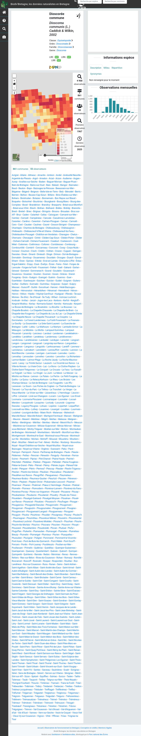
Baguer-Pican (70, 181)
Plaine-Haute (65, 458)
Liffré (14, 396)
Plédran (37, 462)
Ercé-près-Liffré (67, 261)
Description (95, 68)
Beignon (35, 191)
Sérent (51, 673)
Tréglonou (29, 696)
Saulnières (66, 670)
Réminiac (56, 554)
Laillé (24, 327)
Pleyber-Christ (36, 482)
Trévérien (38, 709)
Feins (60, 264)
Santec (46, 670)
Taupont (56, 679)
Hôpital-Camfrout (44, 294)
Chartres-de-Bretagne (33, 228)
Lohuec (43, 406)
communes (20, 169)
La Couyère (62, 317)
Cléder (79, 237)
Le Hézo (28, 373)
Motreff (63, 439)
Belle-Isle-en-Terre (49, 191)
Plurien (56, 534)
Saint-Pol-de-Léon (56, 646)
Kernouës (68, 303)
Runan (52, 564)
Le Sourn (27, 386)
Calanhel (43, 214)
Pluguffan (16, 531)
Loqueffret (74, 406)
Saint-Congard (51, 580)
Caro (14, 224)
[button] (14, 84)
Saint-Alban (33, 567)
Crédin (42, 251)
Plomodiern (37, 488)
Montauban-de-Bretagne (32, 432)
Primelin (29, 548)
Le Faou (66, 369)
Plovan (54, 528)
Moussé (73, 439)
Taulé (48, 679)
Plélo (30, 465)
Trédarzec (17, 689)
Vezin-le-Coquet (36, 716)
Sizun (45, 676)
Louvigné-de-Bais (30, 412)
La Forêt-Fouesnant (57, 320)
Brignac (47, 211)
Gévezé (15, 270)
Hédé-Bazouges (67, 287)
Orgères (58, 449)
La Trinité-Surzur (34, 363)
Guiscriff (25, 287)
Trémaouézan (64, 699)
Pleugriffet (39, 475)
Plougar (74, 501)
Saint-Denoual (29, 584)
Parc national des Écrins (98, 734)
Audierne (67, 178)
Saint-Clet (37, 580)
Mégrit (54, 419)
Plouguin (16, 515)
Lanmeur (75, 346)
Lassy (21, 363)
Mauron (26, 419)
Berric (78, 191)
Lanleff (66, 346)
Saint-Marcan (23, 630)
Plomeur (26, 488)
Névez (69, 442)
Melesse (72, 419)
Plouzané (16, 528)
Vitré (22, 719)
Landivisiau (17, 340)
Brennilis (16, 211)
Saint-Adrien (70, 564)
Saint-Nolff (35, 643)
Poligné (38, 538)
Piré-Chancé (52, 458)
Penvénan (74, 455)
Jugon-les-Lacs (44, 300)
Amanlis (42, 175)
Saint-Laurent (50, 620)
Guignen (68, 280)
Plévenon (72, 478)
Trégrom (52, 696)
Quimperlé (17, 554)
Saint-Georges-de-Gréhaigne (40, 594)
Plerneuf (40, 468)
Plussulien (17, 538)
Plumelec (63, 531)
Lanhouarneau (54, 346)
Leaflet (56, 161)
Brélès (68, 208)
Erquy (31, 264)
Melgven (16, 422)
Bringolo (57, 211)
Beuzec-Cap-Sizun (37, 195)
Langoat (75, 340)
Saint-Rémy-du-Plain (63, 650)
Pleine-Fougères (70, 462)
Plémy (47, 465)
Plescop (50, 468)
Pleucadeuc (56, 472)
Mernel (65, 422)
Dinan (24, 254)
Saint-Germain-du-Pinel (67, 594)
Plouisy (68, 515)
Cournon (25, 251)
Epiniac (30, 261)
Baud (14, 188)
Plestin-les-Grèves (29, 472)
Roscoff (28, 561)
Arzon (59, 178)
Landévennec (65, 336)
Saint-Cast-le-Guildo (21, 580)
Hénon (74, 290)
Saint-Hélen (29, 607)
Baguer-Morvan (54, 181)
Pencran (43, 455)
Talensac (39, 679)
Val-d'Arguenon (43, 712)
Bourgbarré (50, 201)
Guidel (59, 280)
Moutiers (27, 442)
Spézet (52, 676)
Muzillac (44, 442)
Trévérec (28, 709)
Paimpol (22, 452)
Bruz (27, 214)
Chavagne (64, 234)
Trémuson (39, 706)
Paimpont (33, 452)
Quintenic (28, 554)
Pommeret (49, 538)
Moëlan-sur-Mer (68, 429)
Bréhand (59, 208)
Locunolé (59, 402)
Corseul (15, 251)
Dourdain (51, 257)
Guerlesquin (29, 280)
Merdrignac (35, 422)
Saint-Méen (17, 637)
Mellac (25, 422)
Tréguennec (63, 696)
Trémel (28, 703)
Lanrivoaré (51, 353)
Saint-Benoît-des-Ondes (41, 574)
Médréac (45, 419)
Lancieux (37, 333)
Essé (38, 264)
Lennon (34, 376)
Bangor (64, 185)
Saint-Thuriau (67, 663)
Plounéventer (75, 518)
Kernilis (58, 303)
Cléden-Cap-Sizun (50, 237)
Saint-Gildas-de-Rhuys (22, 597)
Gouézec (28, 274)
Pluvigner (28, 538)
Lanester (65, 340)
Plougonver (17, 508)
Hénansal (52, 290)
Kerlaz (32, 303)
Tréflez (39, 693)
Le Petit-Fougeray (69, 376)
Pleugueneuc (52, 475)
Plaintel (77, 458)
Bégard (25, 191)
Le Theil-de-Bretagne (66, 386)
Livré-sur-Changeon (38, 396)
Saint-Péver (40, 646)
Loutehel (16, 412)
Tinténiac (64, 683)
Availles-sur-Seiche (28, 181)
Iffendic (69, 294)
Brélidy (76, 208)
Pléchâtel (16, 462)
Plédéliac (27, 462)
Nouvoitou (27, 445)
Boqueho (16, 201)
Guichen (41, 280)
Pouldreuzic (48, 544)
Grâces (63, 274)
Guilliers (24, 284)
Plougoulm (30, 508)
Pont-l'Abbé (56, 541)
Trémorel (27, 706)
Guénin (52, 277)
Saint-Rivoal (37, 653)
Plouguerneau (56, 511)
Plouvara (47, 524)
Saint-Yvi (37, 670)
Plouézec (39, 501)
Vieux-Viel (51, 716)
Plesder (59, 468)
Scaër (75, 670)
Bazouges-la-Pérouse (43, 188)
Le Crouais (55, 369)
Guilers (76, 280)
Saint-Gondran (60, 600)
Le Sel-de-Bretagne (38, 383)
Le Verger (68, 389)
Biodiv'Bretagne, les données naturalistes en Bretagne (40, 4)
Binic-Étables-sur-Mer (66, 195)
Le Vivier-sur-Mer (35, 392)
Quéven (54, 551)
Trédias (27, 689)
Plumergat (35, 534)
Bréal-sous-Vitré (30, 208)
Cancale (53, 218)
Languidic (40, 346)
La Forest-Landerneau (35, 320)
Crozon (58, 251)
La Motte (39, 330)
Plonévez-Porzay (20, 491)
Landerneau (51, 336)
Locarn (52, 396)
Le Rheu (54, 379)
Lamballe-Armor (70, 327)
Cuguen (67, 251)
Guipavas (55, 284)
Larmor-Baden (19, 360)
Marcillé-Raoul (19, 416)
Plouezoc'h (50, 501)
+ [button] (14, 80)
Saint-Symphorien (33, 660)
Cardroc (26, 221)
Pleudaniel (68, 472)
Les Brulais (65, 379)
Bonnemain (47, 198)
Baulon (22, 188)
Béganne (16, 191)
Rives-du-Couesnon (45, 557)
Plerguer (23, 468)
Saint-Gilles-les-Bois (57, 597)
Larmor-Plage (34, 360)
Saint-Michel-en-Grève (50, 640)
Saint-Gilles (40, 597)
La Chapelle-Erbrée (73, 313)
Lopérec (53, 406)
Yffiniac (30, 719)
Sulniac (71, 676)
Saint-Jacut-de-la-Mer (22, 610)
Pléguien (46, 462)
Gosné (48, 270)
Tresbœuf (59, 706)
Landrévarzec (31, 340)
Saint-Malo (71, 623)
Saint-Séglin (19, 656)
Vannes (77, 712)
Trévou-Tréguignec (53, 709)
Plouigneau (57, 515)
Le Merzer (69, 373)
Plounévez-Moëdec (42, 521)
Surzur (15, 679)
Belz (62, 191)
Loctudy (50, 402)
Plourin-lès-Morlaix (22, 524)
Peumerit (31, 458)
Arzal (51, 178)
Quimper (73, 551)
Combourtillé (18, 247)
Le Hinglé (38, 373)
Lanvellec (39, 356)
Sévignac (16, 676)
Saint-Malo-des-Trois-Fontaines (47, 627)
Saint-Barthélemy (20, 574)
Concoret (53, 247)
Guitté (34, 287)
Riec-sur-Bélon (27, 557)
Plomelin (16, 488)
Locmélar (63, 399)
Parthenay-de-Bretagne (58, 452)
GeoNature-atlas (68, 734)
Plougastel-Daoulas (34, 505)
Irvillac (25, 300)
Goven (55, 274)
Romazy (68, 557)
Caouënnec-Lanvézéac (70, 218)
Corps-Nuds (73, 247)
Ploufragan (63, 501)
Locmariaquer (50, 399)
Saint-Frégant (18, 594)
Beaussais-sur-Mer (65, 188)
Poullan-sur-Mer (63, 544)
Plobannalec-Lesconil (54, 482)
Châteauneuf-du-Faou (63, 231)
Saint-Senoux (32, 656)
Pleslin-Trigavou (73, 468)
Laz (45, 366)
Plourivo (37, 524)
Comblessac (57, 244)
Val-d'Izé (56, 712)
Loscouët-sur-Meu (21, 409)
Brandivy (46, 205)
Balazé (55, 185)
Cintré (38, 237)
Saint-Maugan (51, 633)
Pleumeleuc (65, 475)
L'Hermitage (64, 392)
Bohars (15, 198)
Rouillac (70, 561)
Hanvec (54, 287)
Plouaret (55, 491)
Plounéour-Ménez (47, 518)
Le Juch (48, 373)
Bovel (25, 205)
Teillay (65, 679)
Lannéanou (17, 350)
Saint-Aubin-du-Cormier (65, 571)
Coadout (55, 241)
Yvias (38, 719)
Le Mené (58, 373)
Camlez (21, 218)
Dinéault (41, 254)
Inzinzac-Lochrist (67, 297)
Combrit (30, 247)
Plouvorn (67, 524)
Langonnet (26, 343)
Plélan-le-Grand (19, 465)
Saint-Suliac (61, 656)
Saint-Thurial (53, 663)
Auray (14, 181)
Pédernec (24, 455)
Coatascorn (66, 241)
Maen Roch (45, 412)
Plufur (71, 528)
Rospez (48, 561)
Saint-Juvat (36, 620)
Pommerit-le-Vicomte (65, 538)
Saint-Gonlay (75, 600)
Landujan (54, 340)
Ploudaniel (43, 495)
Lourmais (76, 409)
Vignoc (15, 719)
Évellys (45, 264)
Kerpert (77, 303)
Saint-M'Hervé (31, 640)
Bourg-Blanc (63, 201)
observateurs (38, 169)
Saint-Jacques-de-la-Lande (63, 607)
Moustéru (16, 442)
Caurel (46, 224)
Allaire (23, 175)
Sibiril (25, 676)
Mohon (15, 432)
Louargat (55, 409)
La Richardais (73, 356)
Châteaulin (17, 231)
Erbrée (38, 261)
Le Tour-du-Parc (29, 389)
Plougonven (66, 505)
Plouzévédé (43, 528)
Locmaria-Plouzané (32, 399)
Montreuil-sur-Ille (30, 439)
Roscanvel (18, 561)
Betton (24, 195)
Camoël (30, 218)
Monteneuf (51, 432)
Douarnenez (39, 257)
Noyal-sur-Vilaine (44, 449)
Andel (59, 175)
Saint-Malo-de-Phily (21, 627)
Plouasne (65, 491)
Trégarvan (59, 693)
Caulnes (37, 224)
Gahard (67, 267)
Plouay (75, 491)
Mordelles (44, 439)
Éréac (79, 261)
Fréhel (53, 267)
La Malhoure (43, 327)
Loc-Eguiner (63, 396)
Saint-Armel (68, 567)
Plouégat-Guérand (32, 498)
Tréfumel (48, 693)
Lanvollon (60, 356)
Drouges (61, 257)
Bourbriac (38, 201)
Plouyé (76, 524)
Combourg (70, 244)
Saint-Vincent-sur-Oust (60, 666)
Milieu (107, 68)
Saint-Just (24, 620)
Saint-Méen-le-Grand (34, 637)
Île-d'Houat (35, 297)
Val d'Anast (28, 712)
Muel (35, 442)
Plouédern (17, 498)
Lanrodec (62, 353)
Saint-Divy (55, 584)
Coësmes (23, 244)
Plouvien (57, 524)
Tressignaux (71, 706)
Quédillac (49, 548)
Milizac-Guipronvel (62, 425)
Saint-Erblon (46, 590)
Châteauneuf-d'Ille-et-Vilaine (37, 231)
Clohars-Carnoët (21, 241)
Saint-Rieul (25, 653)
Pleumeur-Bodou (20, 478)
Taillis (30, 679)
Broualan (75, 211)
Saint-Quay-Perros (20, 650)
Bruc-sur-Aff (18, 214)
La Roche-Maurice (68, 360)
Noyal (36, 445)
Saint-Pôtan (72, 646)
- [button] (14, 88)
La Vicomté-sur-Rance (64, 363)
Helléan (15, 290)
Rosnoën (38, 561)
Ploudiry (54, 495)
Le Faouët (76, 369)
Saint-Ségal (76, 653)
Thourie (55, 683)
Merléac (56, 422)
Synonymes (96, 74)
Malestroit (69, 412)
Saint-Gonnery (19, 604)
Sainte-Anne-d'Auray (46, 587)
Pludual (62, 528)
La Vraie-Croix (35, 366)
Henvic (15, 294)
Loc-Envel (76, 396)
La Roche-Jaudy (50, 360)
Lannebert (29, 350)
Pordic (24, 544)
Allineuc (32, 175)
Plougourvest (59, 508)
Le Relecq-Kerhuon (39, 379)
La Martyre (56, 327)
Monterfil (76, 432)
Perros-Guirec (18, 458)
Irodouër (16, 300)
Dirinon (57, 254)
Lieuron (75, 392)
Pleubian (44, 472)
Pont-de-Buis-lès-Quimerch (37, 541)
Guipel (65, 284)
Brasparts (56, 205)
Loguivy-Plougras (29, 406)
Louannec (44, 409)
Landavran (58, 333)
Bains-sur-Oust (37, 185)
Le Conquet (42, 369)
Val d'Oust (67, 712)
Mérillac (47, 422)
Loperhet (63, 406)
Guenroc (61, 277)
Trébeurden (39, 686)
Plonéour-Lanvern (53, 488)
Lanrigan (40, 353)
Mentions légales (105, 728)
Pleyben (23, 482)
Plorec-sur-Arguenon (40, 491)
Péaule (15, 455)
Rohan (60, 557)
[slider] (45, 155)
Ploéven (67, 485)
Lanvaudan (28, 356)
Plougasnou (18, 505)
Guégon (33, 277)
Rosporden (58, 561)
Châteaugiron (68, 228)
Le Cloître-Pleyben (67, 366)
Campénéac (41, 218)
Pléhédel (57, 462)
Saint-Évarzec (73, 590)
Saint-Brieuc (27, 577)
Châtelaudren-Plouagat (23, 234)
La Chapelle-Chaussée (41, 310)
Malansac (58, 412)
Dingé (49, 254)
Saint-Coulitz (66, 580)
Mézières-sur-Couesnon (40, 425)
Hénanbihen (40, 290)
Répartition (117, 68)
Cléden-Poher (67, 237)
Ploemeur (16, 485)
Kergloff (75, 300)
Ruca (45, 564)
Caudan (28, 224)
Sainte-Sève (59, 590)
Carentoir (36, 221)
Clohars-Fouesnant (40, 241)
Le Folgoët (17, 373)
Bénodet (70, 191)
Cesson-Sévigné (59, 224)
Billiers (51, 195)
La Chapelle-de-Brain (64, 310)
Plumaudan (38, 531)
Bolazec (36, 198)
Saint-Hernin (43, 607)
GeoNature (55, 734)
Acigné (15, 175)
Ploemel (71, 482)
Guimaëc (34, 284)
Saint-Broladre (41, 577)
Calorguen (62, 214)
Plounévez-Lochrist (22, 521)
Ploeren (26, 485)
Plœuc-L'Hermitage (52, 485)
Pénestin (53, 455)
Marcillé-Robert (35, 416)
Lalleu (32, 327)
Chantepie (17, 228)
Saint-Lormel (29, 623)
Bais (48, 185)
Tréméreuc (48, 703)
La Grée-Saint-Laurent (49, 323)
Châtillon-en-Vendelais (47, 234)
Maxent (35, 419)
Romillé (78, 557)
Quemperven (18, 551)
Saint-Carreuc (69, 577)
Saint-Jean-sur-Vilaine (59, 613)
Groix (25, 277)
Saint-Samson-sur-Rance (57, 653)
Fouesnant (43, 267)
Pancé (42, 452)
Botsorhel (27, 201)
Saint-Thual (39, 663)
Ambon (50, 175)
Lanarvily (27, 333)
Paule (74, 452)
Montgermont (37, 435)
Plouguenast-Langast (36, 511)
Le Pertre (55, 376)
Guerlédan (17, 280)
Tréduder (67, 689)
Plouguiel (68, 511)
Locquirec (39, 402)
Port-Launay (35, 544)
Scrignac (16, 673)
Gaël (60, 267)
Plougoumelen (44, 508)
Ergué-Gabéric (20, 264)
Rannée (38, 554)
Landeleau (39, 336)
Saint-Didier (43, 584)
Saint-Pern (28, 646)
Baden (42, 181)
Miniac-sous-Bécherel (31, 429)
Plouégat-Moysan (51, 498)
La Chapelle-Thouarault (44, 317)
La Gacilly (16, 323)
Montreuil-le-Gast (54, 435)
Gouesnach (69, 270)
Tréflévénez (28, 693)
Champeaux (74, 224)
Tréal (29, 686)
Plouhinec (35, 515)
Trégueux (75, 696)
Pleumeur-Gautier (38, 478)
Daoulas (16, 254)
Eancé (78, 257)
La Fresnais (73, 320)
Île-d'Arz (25, 297)
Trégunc (27, 699)
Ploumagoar (19, 518)
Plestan (15, 472)
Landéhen (27, 336)
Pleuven (62, 478)
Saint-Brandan (62, 574)
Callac (53, 214)
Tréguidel (16, 699)
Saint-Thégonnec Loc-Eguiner (58, 660)
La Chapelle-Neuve (22, 317)
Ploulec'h (77, 515)
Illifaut (55, 297)
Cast (20, 224)
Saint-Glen (32, 600)
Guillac (15, 284)
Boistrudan (26, 198)
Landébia (16, 336)
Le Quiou (24, 379)
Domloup (27, 257)
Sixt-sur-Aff (35, 676)
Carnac (64, 221)
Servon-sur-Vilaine (64, 673)
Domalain (16, 257)
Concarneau (42, 247)
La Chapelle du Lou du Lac (49, 313)
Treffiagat (16, 693)
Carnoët (73, 221)
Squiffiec (62, 676)
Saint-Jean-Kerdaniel (37, 613)
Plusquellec (67, 534)
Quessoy (30, 551)
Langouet (37, 343)
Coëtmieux (34, 244)
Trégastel (70, 693)
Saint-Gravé (47, 604)
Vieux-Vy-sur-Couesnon (68, 716)
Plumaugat (51, 531)
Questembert (42, 551)
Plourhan (68, 521)
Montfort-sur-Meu (20, 435)
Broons (66, 211)
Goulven (47, 274)
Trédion (36, 689)
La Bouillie (54, 307)
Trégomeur (40, 696)
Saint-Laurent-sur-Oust (69, 620)
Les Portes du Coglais (44, 386)
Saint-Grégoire (62, 604)
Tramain (75, 683)
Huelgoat (59, 294)
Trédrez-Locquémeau (51, 689)
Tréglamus (17, 696)
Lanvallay (16, 356)
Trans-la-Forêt (18, 686)
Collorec (46, 244)
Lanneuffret (53, 350)
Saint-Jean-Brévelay (65, 610)
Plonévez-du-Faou (72, 488)
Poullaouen (17, 548)
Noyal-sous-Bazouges (23, 449)
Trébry (60, 686)
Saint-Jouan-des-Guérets (61, 617)
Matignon (16, 419)
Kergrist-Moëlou (19, 303)
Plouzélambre (29, 528)
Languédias (71, 343)
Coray (63, 247)
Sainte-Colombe (19, 590)
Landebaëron (71, 333)
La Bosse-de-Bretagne (22, 307)
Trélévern (51, 699)
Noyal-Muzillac (75, 445)
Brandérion (34, 205)
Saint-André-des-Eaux (50, 567)
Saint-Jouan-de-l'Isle (37, 617)
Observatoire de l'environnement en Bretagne (61, 728)
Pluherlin (27, 531)
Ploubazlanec (18, 495)
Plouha (25, 515)
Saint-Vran (26, 670)
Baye (29, 188)
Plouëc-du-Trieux (68, 495)
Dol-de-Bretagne (70, 254)
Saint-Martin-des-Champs (58, 630)
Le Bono (53, 366)
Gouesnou (17, 274)
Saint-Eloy (34, 590)
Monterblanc (64, 432)
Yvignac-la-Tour (50, 719)
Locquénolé (27, 402)
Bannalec (73, 185)
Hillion (23, 294)
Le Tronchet (56, 389)
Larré (14, 363)
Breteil (32, 211)
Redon (47, 554)
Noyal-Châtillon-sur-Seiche (54, 445)
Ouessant (68, 449)
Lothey (34, 409)
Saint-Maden (58, 623)
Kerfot (66, 300)
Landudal (43, 340)
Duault (70, 257)
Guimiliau (44, 284)
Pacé (14, 452)
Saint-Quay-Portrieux (41, 650)
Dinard (32, 254)
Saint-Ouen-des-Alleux (53, 643)
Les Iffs (68, 383)
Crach (34, 251)
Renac (65, 554)
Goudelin (57, 270)
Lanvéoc (50, 356)
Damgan (77, 251)
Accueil (40, 728)
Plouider (46, 515)
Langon (15, 343)
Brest (24, 211)
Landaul (47, 333)
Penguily (63, 455)
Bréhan (50, 208)
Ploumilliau (32, 518)
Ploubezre (31, 495)
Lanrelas (30, 353)
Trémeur (59, 703)
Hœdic (31, 294)
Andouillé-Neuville (72, 175)
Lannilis (65, 350)
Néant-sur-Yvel (57, 442)
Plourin (78, 521)
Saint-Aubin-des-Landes (40, 571)
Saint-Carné (55, 577)
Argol (35, 178)
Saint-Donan (29, 587)
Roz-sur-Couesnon (32, 564)
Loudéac (65, 409)
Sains (60, 564)
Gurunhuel (44, 287)
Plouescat (28, 501)
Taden (23, 679)
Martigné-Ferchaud (53, 416)
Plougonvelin (52, 505)
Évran (53, 264)
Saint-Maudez (35, 633)
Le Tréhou (43, 389)
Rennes (73, 554)
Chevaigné (28, 237)
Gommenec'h (37, 270)
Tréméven (70, 703)
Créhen (50, 251)
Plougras (71, 508)
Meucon (23, 425)
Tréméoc (37, 703)
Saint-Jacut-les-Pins (44, 610)
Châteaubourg (53, 228)
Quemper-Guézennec (65, 548)
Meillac (62, 419)
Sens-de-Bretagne (37, 673)
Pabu (77, 449)
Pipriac (40, 458)
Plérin (32, 468)
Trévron (67, 709)
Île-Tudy (46, 297)
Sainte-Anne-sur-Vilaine (69, 587)
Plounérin (62, 518)
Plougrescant (18, 511)
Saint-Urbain (42, 666)
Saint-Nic (66, 640)
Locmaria (16, 399)
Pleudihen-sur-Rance (22, 475)
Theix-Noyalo (23, 683)
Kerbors (58, 300)
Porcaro (16, 544)
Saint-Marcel (38, 630)
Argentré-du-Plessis (21, 178)
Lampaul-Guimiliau (55, 330)
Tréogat (49, 706)
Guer (69, 277)
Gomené (25, 270)
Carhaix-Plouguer (50, 221)
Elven (22, 261)
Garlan (76, 267)
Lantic (72, 353)
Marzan (68, 416)
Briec (39, 211)
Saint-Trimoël (27, 666)
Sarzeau (55, 670)
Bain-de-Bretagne (20, 185)
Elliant (15, 261)
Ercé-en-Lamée (50, 261)
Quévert (63, 551)
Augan (77, 178)
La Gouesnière (30, 323)
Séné (24, 673)
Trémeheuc (17, 703)
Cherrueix (16, 237)
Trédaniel (69, 686)
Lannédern (41, 350)
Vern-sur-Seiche (19, 716)
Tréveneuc (17, 709)
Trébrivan (50, 686)
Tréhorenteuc (38, 699)
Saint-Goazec (45, 600)
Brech (42, 208)
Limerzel (23, 396)
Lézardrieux (51, 392)
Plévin (15, 482)
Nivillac (77, 442)
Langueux (29, 346)
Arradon (43, 178)
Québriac (38, 548)
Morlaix (54, 439)
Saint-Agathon (19, 567)
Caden (34, 214)
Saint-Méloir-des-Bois (56, 637)
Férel (66, 264)
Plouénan (66, 498)
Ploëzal (76, 485)
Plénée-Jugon (58, 465)
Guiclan (50, 280)
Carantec (16, 221)
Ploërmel (36, 485)
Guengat (43, 277)
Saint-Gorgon (33, 604)
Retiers (15, 557)
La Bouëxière (41, 307)
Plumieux (46, 534)
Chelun (74, 234)
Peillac (34, 455)
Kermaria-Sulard (45, 303)
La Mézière (28, 330)
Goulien (37, 274)
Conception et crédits (89, 728)
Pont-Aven (17, 541)
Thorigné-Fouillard (41, 683)
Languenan (17, 346)
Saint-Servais (47, 656)
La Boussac (67, 307)
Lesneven (16, 386)
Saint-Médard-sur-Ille (69, 633)
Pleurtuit (53, 478)
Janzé (33, 300)
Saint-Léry (17, 623)
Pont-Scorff (69, 541)
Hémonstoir (26, 290)
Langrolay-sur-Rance (54, 343)
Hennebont (64, 290)
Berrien (15, 195)
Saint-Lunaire (43, 623)
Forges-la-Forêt (29, 267)
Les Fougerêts (56, 383)
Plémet (38, 465)
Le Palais (44, 376)
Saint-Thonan (25, 663)
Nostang (16, 445)
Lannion (74, 350)
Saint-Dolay (67, 584)
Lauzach (48, 363)
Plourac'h (58, 521)
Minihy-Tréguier (51, 429)
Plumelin (24, 534)
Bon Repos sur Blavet (65, 198)
